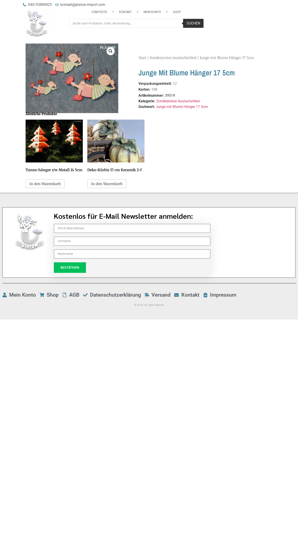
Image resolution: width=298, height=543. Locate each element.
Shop (177, 12)
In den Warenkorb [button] (45, 184)
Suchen (193, 23)
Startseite (99, 12)
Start (142, 57)
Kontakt (125, 12)
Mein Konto (152, 12)
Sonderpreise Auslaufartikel (173, 57)
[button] (111, 51)
